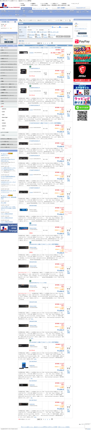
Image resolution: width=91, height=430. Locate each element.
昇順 (32, 32)
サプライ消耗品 (51, 11)
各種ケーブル (4, 92)
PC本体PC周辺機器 (30, 11)
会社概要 (23, 5)
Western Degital (4, 117)
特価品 (44, 34)
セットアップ (4, 98)
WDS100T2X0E (33, 261)
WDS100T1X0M (33, 302)
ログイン (50, 20)
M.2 (2, 106)
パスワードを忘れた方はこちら (80, 28)
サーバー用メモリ (17, 11)
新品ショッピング (26, 8)
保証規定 (64, 3)
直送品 (29, 37)
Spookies (88, 428)
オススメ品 (51, 34)
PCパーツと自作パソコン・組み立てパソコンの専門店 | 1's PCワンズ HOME (39, 427)
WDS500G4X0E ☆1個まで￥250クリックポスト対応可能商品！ (44, 244)
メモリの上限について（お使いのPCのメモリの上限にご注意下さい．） (8, 208)
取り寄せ (38, 37)
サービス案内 (45, 3)
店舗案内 (33, 3)
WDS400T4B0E (33, 205)
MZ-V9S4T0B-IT (33, 380)
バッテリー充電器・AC (78, 11)
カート (66, 20)
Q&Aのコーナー (4, 155)
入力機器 (3, 89)
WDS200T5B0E (33, 225)
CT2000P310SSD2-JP (34, 87)
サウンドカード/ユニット (7, 67)
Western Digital (32, 228)
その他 (3, 128)
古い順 (56, 32)
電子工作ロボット (17, 15)
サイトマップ (76, 3)
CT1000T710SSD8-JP (34, 170)
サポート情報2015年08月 (7, 221)
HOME (22, 3)
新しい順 (52, 32)
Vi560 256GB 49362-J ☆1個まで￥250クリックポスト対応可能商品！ (45, 47)
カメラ (4, 15)
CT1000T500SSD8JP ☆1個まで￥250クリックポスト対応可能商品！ (45, 123)
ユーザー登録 (58, 20)
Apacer (3, 120)
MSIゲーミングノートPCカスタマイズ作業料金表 (82, 82)
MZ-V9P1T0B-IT (33, 400)
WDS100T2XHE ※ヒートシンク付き (38, 282)
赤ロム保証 (3, 202)
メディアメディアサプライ (58, 11)
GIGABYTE (4, 125)
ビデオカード (4, 61)
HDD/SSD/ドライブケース (7, 95)
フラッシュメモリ (65, 11)
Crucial (31, 109)
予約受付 (45, 37)
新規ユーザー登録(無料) (82, 35)
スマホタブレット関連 (85, 11)
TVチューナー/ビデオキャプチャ (9, 64)
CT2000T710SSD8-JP (34, 187)
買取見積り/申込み (46, 5)
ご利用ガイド (55, 3)
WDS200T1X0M (33, 321)
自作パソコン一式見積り (64, 427)
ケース (3, 72)
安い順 (41, 32)
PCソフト (44, 11)
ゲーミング (37, 11)
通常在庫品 (30, 34)
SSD (2, 101)
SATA (3, 103)
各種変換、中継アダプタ (7, 144)
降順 (35, 32)
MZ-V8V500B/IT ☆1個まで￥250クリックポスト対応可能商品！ (44, 342)
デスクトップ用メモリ (6, 138)
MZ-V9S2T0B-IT (33, 361)
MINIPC (24, 11)
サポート (4, 195)
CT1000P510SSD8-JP (34, 140)
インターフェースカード (7, 69)
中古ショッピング (37, 8)
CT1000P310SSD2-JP (34, 68)
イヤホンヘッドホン (24, 15)
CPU (2, 50)
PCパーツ (10, 11)
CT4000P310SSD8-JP (34, 105)
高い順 (45, 32)
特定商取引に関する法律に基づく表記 (61, 5)
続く (32, 318)
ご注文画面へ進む (5, 21)
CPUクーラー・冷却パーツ (7, 84)
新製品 (37, 34)
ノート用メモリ (5, 141)
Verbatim (31, 52)
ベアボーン (4, 75)
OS (2, 78)
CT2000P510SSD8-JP (34, 155)
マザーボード (4, 52)
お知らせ (4, 153)
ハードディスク (5, 55)
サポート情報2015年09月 (7, 213)
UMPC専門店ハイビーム (71, 11)
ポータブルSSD (5, 132)
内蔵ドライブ (4, 58)
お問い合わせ (34, 5)
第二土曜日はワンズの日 (3, 11)
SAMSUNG (32, 345)
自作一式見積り (61, 7)
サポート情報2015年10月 (7, 217)
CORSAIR (4, 123)
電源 (2, 81)
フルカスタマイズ (80, 7)
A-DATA (3, 111)
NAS (10, 15)
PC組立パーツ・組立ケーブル (8, 87)
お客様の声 (61, 57)
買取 (47, 8)
